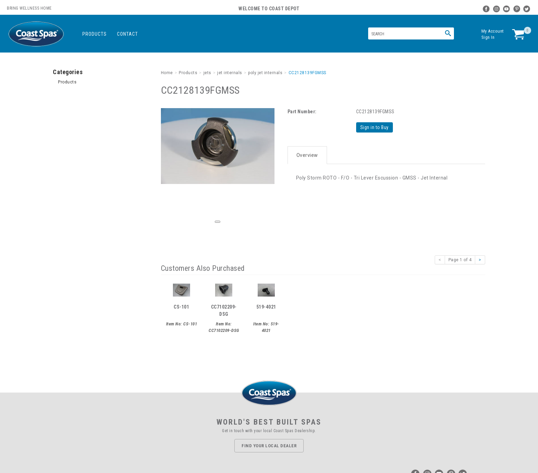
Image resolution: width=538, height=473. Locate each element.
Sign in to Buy (374, 127)
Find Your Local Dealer (269, 445)
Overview (307, 155)
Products (94, 34)
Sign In (488, 37)
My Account (492, 31)
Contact (127, 34)
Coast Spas (36, 34)
